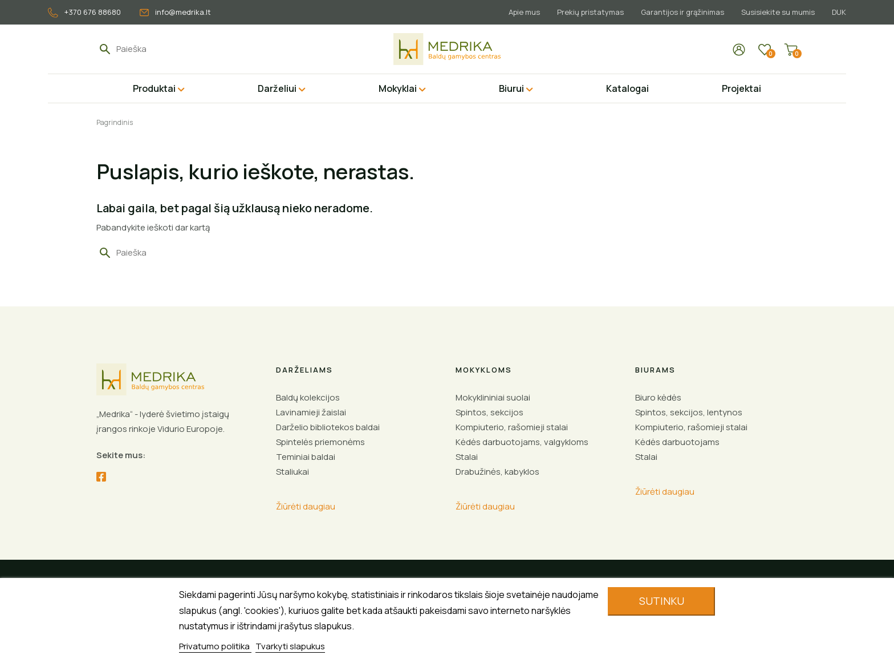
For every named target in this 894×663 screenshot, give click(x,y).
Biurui (511, 88)
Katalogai (627, 88)
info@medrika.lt (175, 12)
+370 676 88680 (84, 12)
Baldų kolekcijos (308, 397)
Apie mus (517, 12)
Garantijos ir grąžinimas (679, 12)
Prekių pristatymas (585, 12)
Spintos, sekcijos (489, 412)
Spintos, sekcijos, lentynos (688, 412)
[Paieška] (168, 49)
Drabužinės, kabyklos (497, 472)
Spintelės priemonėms (320, 442)
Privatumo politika (215, 646)
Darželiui (277, 88)
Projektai (741, 88)
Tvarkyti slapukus (290, 646)
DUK (839, 12)
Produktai (154, 88)
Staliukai (292, 472)
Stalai (467, 457)
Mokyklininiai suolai (493, 397)
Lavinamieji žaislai (311, 412)
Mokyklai (398, 88)
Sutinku (661, 601)
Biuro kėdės (658, 397)
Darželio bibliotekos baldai (328, 427)
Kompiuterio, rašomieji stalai (512, 427)
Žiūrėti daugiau (305, 506)
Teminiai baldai (305, 457)
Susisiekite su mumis (776, 12)
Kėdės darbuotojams (677, 442)
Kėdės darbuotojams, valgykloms (522, 442)
